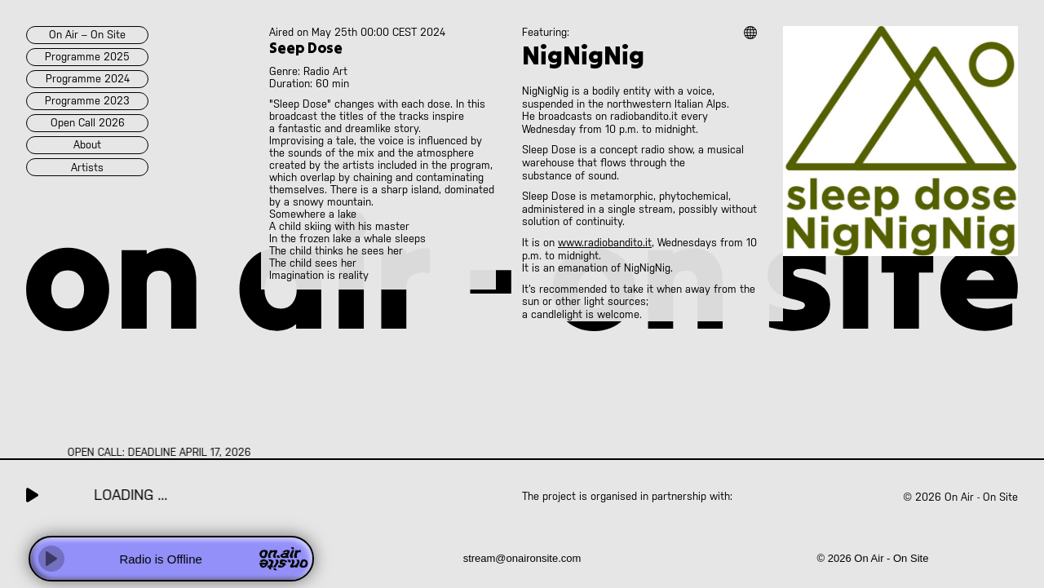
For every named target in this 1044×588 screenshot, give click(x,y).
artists (87, 167)
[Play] (51, 559)
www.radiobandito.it (605, 243)
